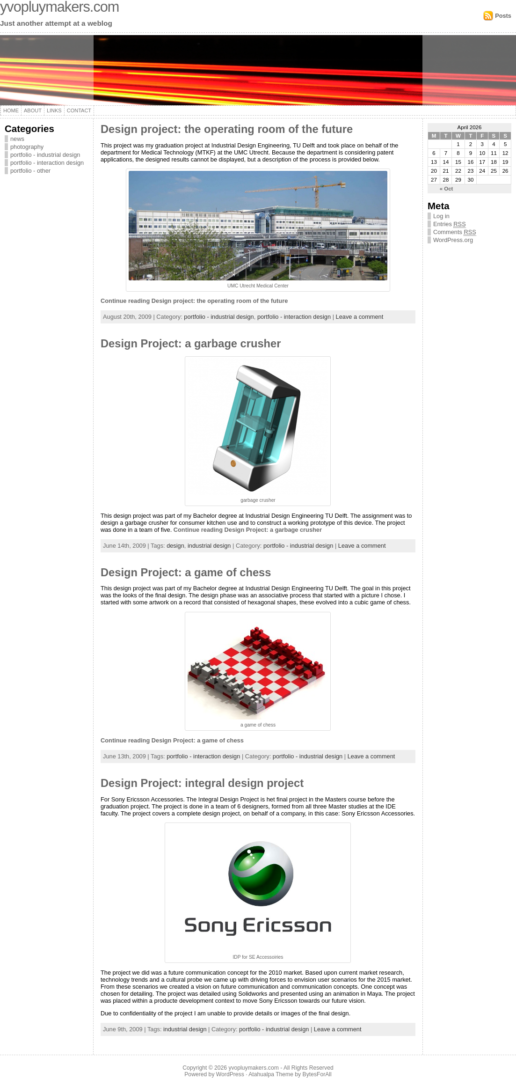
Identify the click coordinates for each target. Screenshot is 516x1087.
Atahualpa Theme (270, 1074)
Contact (79, 110)
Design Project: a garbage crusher (191, 344)
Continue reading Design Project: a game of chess (172, 740)
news (17, 138)
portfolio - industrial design (45, 154)
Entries (449, 224)
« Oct (446, 188)
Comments (454, 231)
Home (11, 110)
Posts (503, 15)
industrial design (209, 545)
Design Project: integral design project (202, 783)
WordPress (230, 1074)
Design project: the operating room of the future (227, 129)
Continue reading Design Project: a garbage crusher (248, 529)
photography (27, 146)
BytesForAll (317, 1074)
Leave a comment (360, 316)
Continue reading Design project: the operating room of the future (194, 300)
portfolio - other (30, 170)
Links (54, 110)
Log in (441, 216)
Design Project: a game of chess (186, 572)
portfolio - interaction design (47, 162)
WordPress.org (453, 239)
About (33, 110)
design (175, 545)
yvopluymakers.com (253, 1068)
